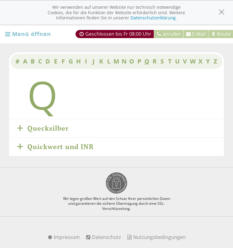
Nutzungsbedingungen (156, 237)
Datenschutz (103, 237)
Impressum (64, 237)
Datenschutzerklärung (153, 18)
